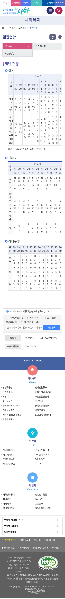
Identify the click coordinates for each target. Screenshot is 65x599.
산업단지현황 (41, 494)
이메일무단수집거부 (40, 548)
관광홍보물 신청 (42, 450)
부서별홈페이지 (11, 526)
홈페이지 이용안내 (9, 548)
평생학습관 (7, 387)
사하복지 (11, 28)
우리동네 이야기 (42, 454)
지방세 (6, 396)
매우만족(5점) (15, 318)
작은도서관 (7, 401)
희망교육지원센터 (43, 415)
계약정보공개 (9, 494)
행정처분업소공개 (43, 508)
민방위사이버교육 (43, 392)
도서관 (36, 3)
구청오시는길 (9, 459)
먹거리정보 (40, 459)
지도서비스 (8, 454)
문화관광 (16, 3)
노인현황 (8, 46)
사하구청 (5, 3)
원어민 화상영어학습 (12, 415)
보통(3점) (50, 318)
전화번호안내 (49, 540)
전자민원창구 (41, 387)
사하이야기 (8, 450)
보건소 (26, 3)
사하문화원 (40, 410)
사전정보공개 (8, 392)
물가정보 (39, 499)
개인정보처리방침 (9, 540)
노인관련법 (9, 53)
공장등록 (39, 503)
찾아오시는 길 (25, 540)
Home (3, 28)
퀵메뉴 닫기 (32, 360)
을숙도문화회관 (48, 3)
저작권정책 (24, 548)
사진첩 (38, 464)
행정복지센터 (10, 532)
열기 (52, 37)
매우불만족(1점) (30, 322)
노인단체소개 (40, 46)
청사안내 (37, 540)
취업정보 (7, 499)
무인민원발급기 (42, 396)
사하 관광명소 (9, 464)
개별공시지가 (8, 410)
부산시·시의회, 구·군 (13, 520)
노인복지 (22, 28)
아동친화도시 (8, 419)
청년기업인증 (9, 508)
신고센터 (39, 401)
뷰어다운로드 (57, 548)
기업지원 (7, 503)
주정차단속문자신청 (11, 405)
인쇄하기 (60, 37)
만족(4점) (33, 318)
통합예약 (60, 3)
